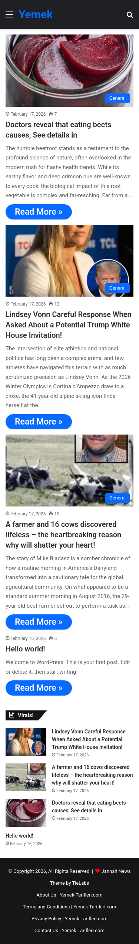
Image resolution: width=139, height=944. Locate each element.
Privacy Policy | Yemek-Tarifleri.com (69, 918)
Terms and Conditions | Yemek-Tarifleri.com (69, 907)
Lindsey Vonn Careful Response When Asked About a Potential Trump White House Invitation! (69, 325)
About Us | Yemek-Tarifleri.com (70, 895)
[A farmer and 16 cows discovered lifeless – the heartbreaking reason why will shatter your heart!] (69, 471)
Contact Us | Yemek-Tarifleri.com (69, 930)
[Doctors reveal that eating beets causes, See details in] (69, 70)
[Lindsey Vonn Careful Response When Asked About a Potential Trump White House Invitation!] (69, 261)
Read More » (39, 212)
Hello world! (25, 648)
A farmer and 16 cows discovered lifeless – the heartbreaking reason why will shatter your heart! (63, 534)
